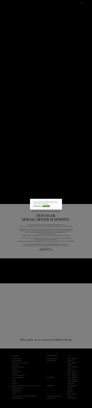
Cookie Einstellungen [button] (37, 206)
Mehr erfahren (46, 203)
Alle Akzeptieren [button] (46, 206)
